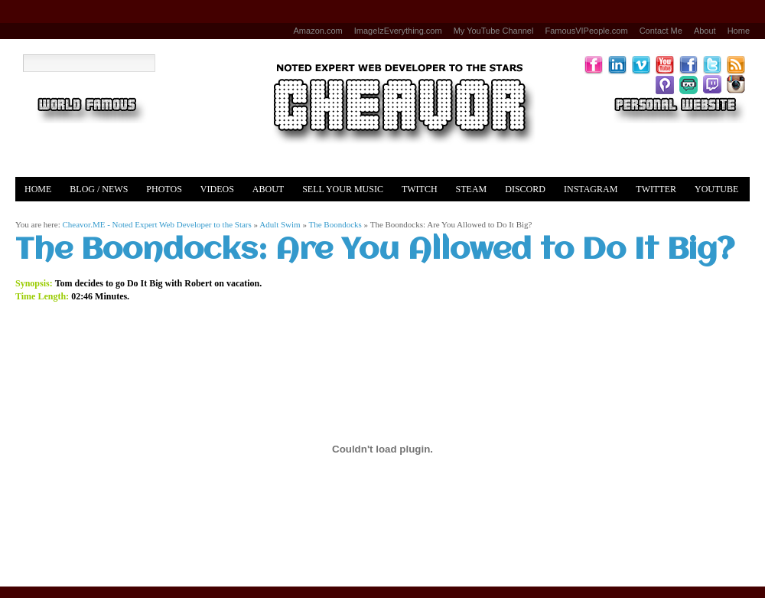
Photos (163, 189)
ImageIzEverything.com (398, 30)
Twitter (656, 189)
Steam (471, 189)
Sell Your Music (342, 189)
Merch (40, 213)
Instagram (590, 189)
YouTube (716, 189)
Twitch (420, 189)
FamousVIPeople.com (586, 30)
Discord (525, 189)
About (705, 30)
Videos (217, 189)
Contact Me (661, 30)
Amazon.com (318, 30)
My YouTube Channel (494, 30)
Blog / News (99, 189)
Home (739, 30)
